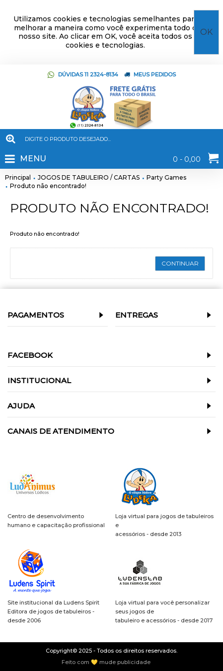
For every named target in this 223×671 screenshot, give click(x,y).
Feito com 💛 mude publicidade (106, 662)
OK (206, 32)
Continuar (180, 263)
